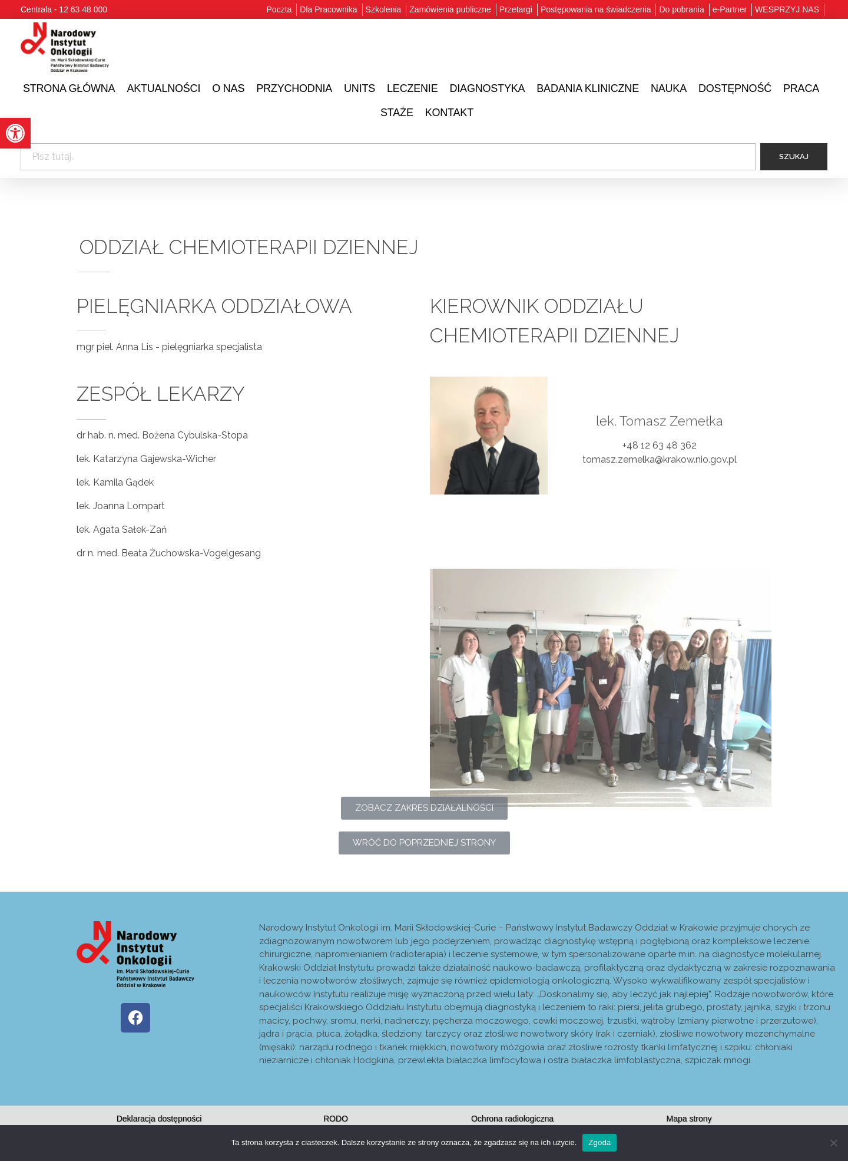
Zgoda (599, 1142)
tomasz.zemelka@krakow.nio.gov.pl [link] (659, 474)
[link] (15, 133)
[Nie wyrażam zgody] (833, 1143)
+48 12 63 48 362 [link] (659, 460)
